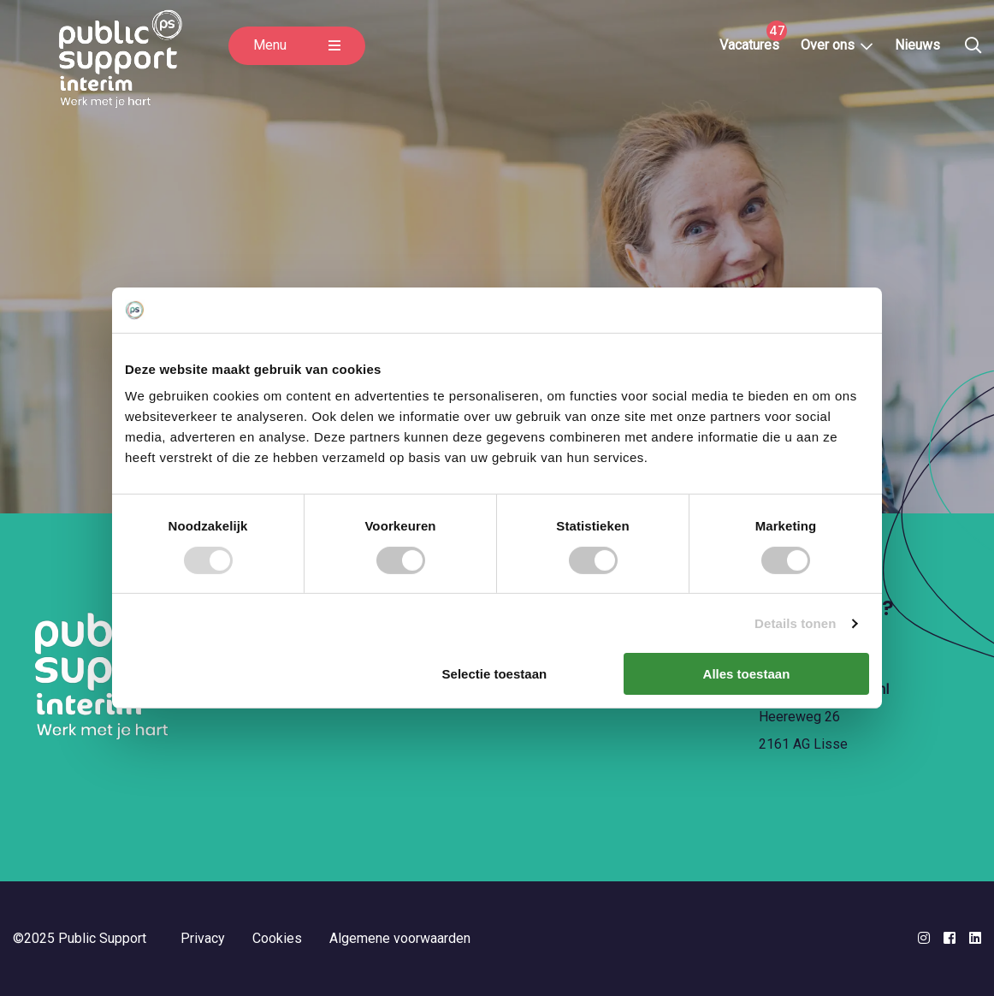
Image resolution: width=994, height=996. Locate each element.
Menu (296, 56)
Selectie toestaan (494, 674)
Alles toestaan (746, 674)
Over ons (831, 51)
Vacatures (752, 51)
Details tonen (795, 623)
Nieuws (920, 51)
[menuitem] (753, 51)
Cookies (277, 938)
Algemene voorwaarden (399, 938)
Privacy (202, 938)
